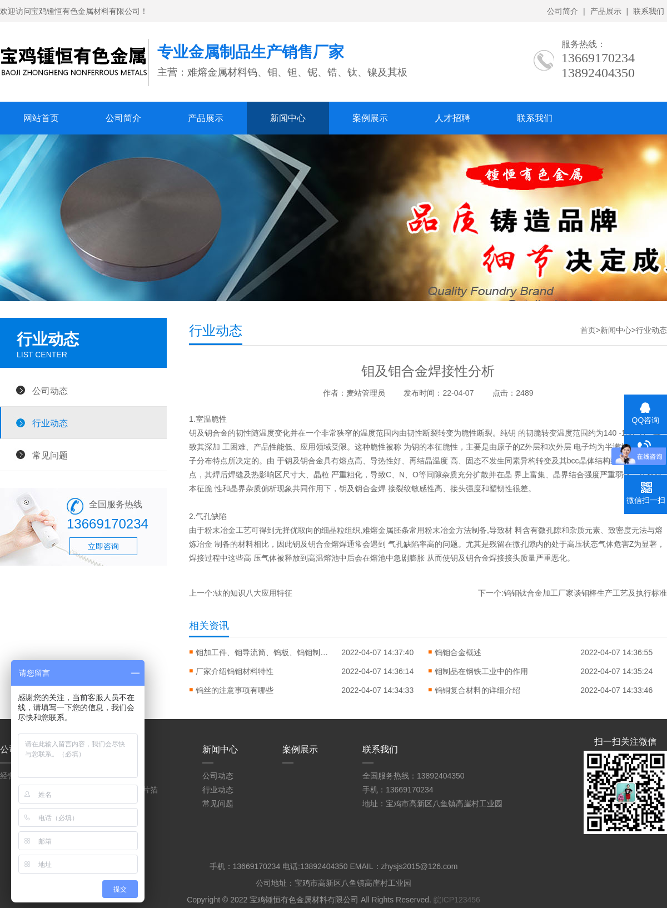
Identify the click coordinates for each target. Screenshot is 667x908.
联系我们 (648, 11)
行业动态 (50, 423)
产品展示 (605, 11)
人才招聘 (452, 118)
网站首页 (41, 118)
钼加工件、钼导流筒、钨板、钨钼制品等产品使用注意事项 (262, 652)
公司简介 (562, 11)
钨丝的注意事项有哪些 (234, 690)
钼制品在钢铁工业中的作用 (481, 671)
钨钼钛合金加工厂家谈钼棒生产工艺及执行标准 (585, 592)
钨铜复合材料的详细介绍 (477, 690)
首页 (588, 330)
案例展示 (370, 118)
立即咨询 (103, 546)
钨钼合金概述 (458, 652)
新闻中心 (288, 118)
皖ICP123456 (457, 899)
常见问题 (50, 455)
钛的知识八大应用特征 (253, 592)
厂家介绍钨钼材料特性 (234, 671)
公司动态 (50, 391)
